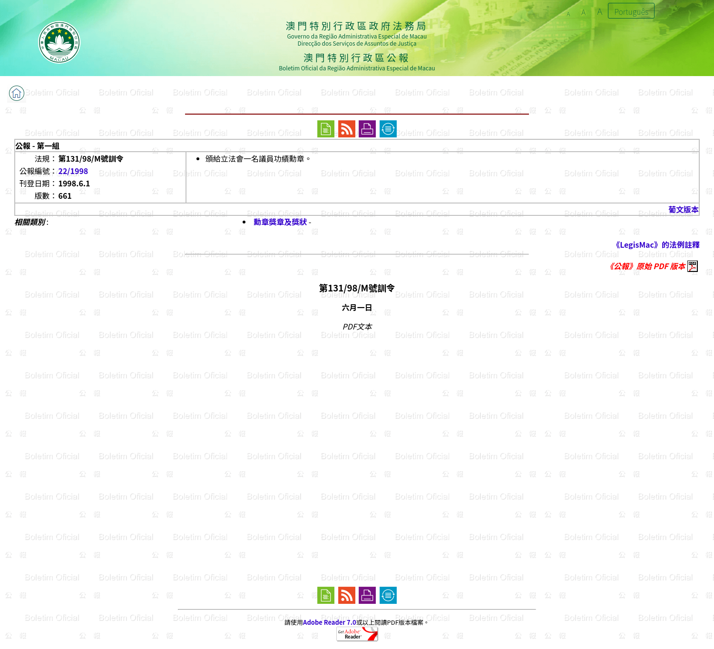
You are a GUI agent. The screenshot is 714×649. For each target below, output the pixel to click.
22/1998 (73, 170)
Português (631, 11)
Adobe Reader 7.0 (329, 622)
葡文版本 (683, 209)
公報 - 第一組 (37, 145)
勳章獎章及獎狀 (280, 221)
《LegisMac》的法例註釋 (656, 244)
